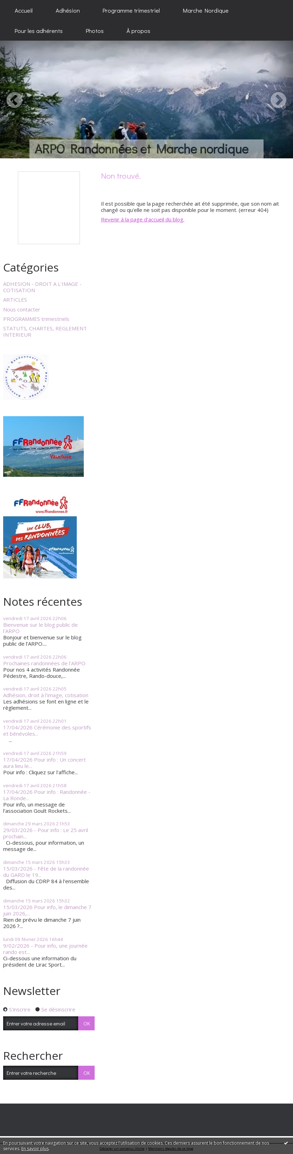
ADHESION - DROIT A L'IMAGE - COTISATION (42, 287)
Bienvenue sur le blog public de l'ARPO (40, 627)
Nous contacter (21, 309)
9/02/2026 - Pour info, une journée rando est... (45, 948)
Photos (95, 30)
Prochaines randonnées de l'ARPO (44, 663)
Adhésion (68, 10)
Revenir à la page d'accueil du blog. (142, 219)
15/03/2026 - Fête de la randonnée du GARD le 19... (46, 871)
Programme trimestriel (131, 10)
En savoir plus (35, 1149)
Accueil (24, 10)
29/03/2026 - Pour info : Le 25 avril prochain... (45, 833)
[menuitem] (23, 10)
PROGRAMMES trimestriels (36, 319)
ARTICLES (15, 299)
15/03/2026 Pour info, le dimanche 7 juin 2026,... (47, 910)
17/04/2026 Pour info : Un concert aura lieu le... (44, 762)
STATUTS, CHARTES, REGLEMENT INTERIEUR (45, 331)
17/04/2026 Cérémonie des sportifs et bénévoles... (47, 730)
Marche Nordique (206, 10)
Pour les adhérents (39, 30)
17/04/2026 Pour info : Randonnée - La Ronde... (46, 795)
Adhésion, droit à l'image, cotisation (45, 695)
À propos (138, 30)
